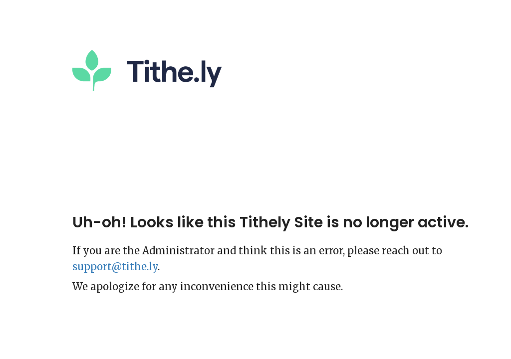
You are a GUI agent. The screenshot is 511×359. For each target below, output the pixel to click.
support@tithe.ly (115, 266)
